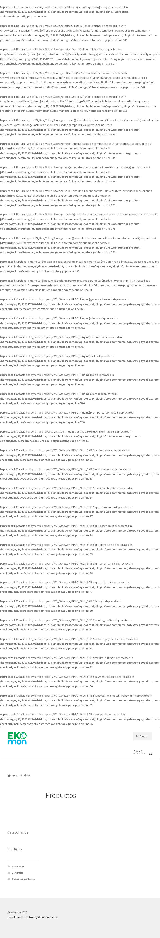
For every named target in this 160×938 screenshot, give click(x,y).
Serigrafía (17, 872)
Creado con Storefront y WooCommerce (32, 917)
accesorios (18, 866)
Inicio (15, 775)
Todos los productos (23, 879)
